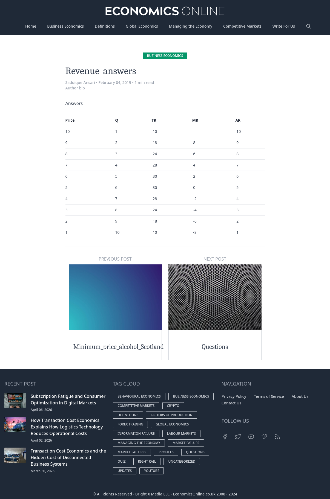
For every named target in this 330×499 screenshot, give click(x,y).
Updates (124, 470)
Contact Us (232, 402)
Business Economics (65, 26)
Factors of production (172, 415)
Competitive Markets (242, 26)
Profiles (166, 452)
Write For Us (283, 26)
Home (30, 26)
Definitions (105, 26)
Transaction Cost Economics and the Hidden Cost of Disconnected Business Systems (68, 457)
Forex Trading (130, 424)
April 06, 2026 (41, 409)
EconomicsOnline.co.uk (194, 494)
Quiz (121, 461)
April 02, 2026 (41, 440)
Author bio (75, 88)
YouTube (151, 470)
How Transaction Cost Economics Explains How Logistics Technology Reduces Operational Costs (67, 426)
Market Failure (186, 442)
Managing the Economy (190, 26)
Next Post (214, 259)
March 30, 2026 (42, 471)
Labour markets (181, 433)
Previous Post (115, 259)
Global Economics (142, 26)
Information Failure (135, 433)
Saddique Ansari (80, 82)
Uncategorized (181, 461)
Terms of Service (269, 396)
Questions (215, 347)
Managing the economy (138, 442)
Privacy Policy (234, 396)
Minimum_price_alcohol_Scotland (118, 347)
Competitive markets (135, 405)
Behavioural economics (138, 396)
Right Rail (147, 461)
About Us (300, 396)
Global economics (172, 424)
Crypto (173, 405)
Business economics (165, 55)
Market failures (131, 452)
